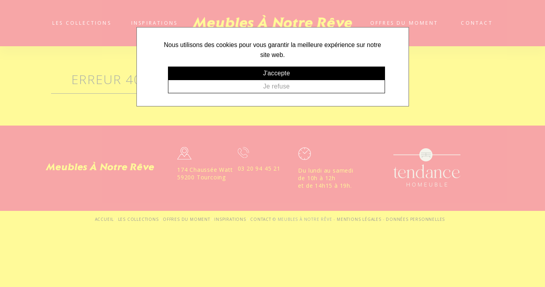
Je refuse (276, 86)
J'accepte (276, 73)
